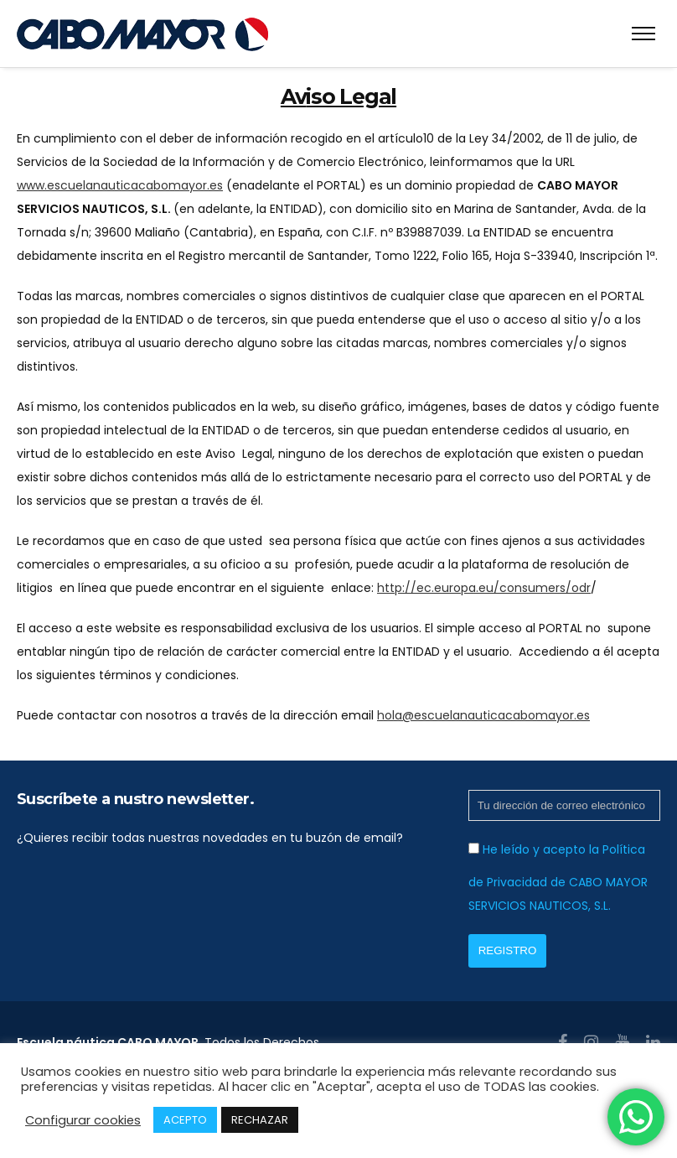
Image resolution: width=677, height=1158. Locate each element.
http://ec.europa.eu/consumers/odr (484, 587)
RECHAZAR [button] (259, 1120)
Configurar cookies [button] (83, 1120)
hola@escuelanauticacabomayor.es (483, 715)
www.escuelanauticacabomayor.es (120, 185)
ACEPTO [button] (185, 1120)
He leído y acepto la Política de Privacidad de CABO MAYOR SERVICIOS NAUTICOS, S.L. (558, 877)
